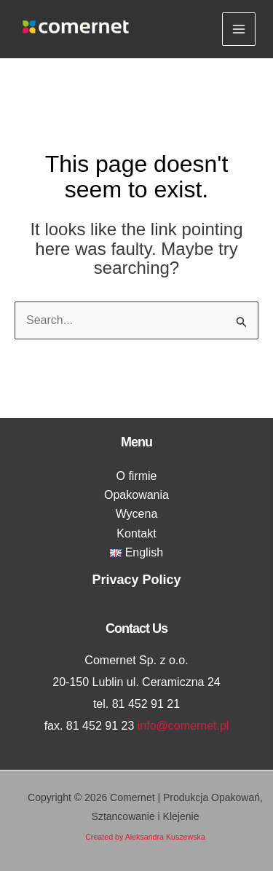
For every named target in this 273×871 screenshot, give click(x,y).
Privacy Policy (136, 579)
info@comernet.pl (183, 726)
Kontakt (136, 533)
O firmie (136, 476)
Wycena (137, 514)
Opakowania (136, 495)
